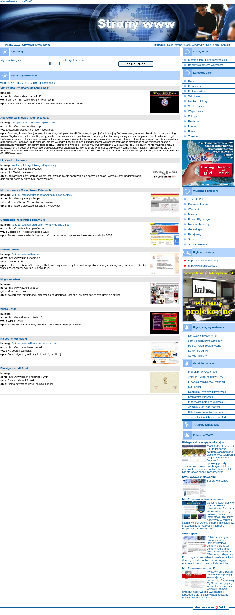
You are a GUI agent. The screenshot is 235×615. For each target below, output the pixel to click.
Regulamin (212, 44)
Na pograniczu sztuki (13, 338)
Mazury (192, 214)
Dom (191, 81)
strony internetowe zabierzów (205, 340)
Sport (191, 239)
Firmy (191, 131)
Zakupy (192, 116)
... (39, 82)
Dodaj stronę (174, 44)
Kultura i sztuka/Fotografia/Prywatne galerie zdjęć (40, 224)
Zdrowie (193, 136)
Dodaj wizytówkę (194, 44)
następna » (48, 82)
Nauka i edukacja (198, 101)
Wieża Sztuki (8, 309)
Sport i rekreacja (197, 244)
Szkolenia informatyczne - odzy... (207, 412)
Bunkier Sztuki (9, 249)
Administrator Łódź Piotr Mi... (205, 407)
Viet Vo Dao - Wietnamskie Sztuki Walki (24, 88)
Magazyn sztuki (10, 279)
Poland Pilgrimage (199, 219)
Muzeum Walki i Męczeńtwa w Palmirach (25, 190)
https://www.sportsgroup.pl (203, 260)
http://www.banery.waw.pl (203, 265)
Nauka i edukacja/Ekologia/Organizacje (34, 165)
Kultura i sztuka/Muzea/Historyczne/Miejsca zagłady (41, 194)
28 (13, 82)
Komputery (194, 86)
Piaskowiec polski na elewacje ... (207, 401)
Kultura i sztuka (197, 91)
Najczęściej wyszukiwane (209, 327)
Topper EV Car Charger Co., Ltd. (207, 417)
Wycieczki (194, 209)
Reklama (193, 121)
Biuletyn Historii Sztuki (14, 368)
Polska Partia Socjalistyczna (204, 345)
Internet (192, 126)
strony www (12, 44)
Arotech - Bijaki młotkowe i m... (206, 376)
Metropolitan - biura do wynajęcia (207, 59)
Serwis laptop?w (197, 355)
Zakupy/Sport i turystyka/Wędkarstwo (33, 122)
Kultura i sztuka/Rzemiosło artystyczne (33, 343)
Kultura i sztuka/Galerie (25, 254)
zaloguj (159, 44)
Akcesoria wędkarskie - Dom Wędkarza (24, 117)
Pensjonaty (194, 234)
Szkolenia (194, 96)
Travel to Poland (197, 199)
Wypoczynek (195, 111)
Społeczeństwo (197, 106)
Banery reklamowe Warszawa (205, 65)
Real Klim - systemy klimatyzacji (207, 391)
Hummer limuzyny (198, 224)
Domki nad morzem (199, 204)
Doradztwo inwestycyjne (202, 335)
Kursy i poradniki (198, 350)
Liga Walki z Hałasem (13, 160)
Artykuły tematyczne (206, 424)
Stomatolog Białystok (200, 396)
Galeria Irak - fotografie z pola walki (22, 219)
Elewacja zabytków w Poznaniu (206, 381)
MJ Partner (194, 386)
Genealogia (195, 229)
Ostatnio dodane (203, 363)
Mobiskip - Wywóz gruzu (202, 371)
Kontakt (225, 44)
